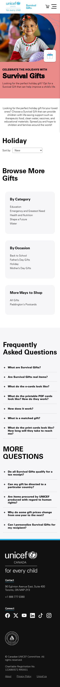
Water (13, 223)
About (8, 676)
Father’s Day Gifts (20, 259)
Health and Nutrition (21, 215)
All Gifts (14, 300)
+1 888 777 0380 (15, 596)
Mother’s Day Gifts (20, 268)
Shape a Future (18, 219)
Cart (47, 6)
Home (13, 6)
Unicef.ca (42, 676)
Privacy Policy (24, 676)
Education (15, 206)
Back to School (18, 255)
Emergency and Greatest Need (27, 211)
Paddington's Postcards (23, 304)
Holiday (14, 264)
